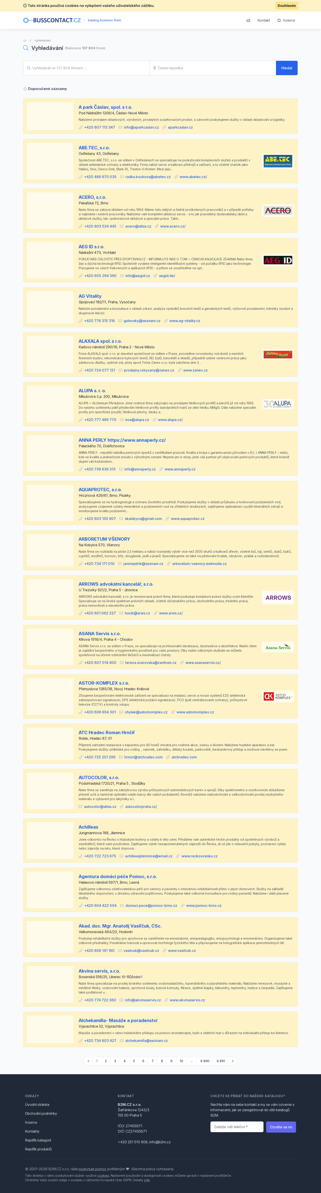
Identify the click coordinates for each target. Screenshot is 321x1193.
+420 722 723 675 (100, 856)
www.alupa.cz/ (170, 419)
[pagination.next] (232, 1061)
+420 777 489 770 (100, 419)
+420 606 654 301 (100, 712)
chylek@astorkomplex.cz (146, 712)
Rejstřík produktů (38, 1149)
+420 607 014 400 (100, 662)
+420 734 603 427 (100, 1040)
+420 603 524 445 (100, 226)
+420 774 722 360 (100, 1000)
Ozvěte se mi (281, 1127)
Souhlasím (287, 5)
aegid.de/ (167, 275)
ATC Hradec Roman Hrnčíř (107, 732)
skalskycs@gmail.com (143, 518)
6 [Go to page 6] (143, 1061)
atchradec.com (184, 757)
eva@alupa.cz (137, 419)
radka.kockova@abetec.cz (148, 177)
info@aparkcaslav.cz (141, 127)
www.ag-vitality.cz (184, 320)
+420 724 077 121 (99, 370)
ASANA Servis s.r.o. (100, 633)
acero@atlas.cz (138, 226)
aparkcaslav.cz (180, 127)
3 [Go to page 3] (115, 1061)
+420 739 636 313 (99, 469)
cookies (103, 1175)
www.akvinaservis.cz (187, 1000)
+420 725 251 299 (99, 757)
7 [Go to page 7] (153, 1061)
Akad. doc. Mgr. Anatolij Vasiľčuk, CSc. (120, 926)
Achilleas (88, 827)
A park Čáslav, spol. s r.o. (105, 107)
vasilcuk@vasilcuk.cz (141, 950)
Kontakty (32, 1131)
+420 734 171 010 (99, 563)
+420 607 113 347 (99, 127)
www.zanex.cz (195, 370)
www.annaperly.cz (180, 469)
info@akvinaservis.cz (143, 1000)
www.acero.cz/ (173, 226)
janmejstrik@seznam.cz (143, 563)
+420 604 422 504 (100, 905)
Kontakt (263, 20)
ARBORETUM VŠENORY (104, 539)
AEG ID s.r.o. (92, 246)
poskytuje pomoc (93, 1169)
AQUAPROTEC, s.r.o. (100, 489)
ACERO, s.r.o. (92, 197)
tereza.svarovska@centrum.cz (151, 662)
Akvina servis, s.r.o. (99, 971)
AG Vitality (90, 296)
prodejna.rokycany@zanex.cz (149, 370)
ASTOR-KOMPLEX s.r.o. (104, 683)
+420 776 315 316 (99, 320)
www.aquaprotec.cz (188, 518)
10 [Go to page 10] (181, 1061)
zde (147, 1180)
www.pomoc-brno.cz (204, 905)
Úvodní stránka (37, 1104)
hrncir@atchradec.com (143, 757)
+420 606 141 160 (99, 950)
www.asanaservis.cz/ (203, 662)
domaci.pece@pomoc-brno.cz (151, 905)
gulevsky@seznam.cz (142, 320)
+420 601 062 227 (100, 613)
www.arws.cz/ (171, 613)
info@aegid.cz (138, 275)
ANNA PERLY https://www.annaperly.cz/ (122, 440)
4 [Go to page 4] (124, 1061)
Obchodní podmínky (41, 1113)
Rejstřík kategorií (38, 1140)
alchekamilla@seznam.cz (146, 1040)
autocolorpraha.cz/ (141, 806)
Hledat (286, 68)
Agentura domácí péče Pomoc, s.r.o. (118, 876)
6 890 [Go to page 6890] (204, 1061)
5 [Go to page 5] (134, 1061)
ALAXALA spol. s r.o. (100, 341)
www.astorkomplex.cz (195, 712)
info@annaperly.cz (140, 469)
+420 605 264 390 (100, 275)
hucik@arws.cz (137, 613)
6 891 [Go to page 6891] (221, 1061)
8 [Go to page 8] (162, 1061)
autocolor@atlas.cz (100, 806)
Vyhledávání (42, 40)
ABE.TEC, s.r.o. (94, 147)
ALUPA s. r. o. (92, 390)
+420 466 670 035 (100, 177)
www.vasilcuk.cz (182, 950)
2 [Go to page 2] (106, 1061)
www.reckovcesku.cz (199, 856)
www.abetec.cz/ (193, 177)
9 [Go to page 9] (171, 1061)
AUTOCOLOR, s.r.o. (99, 777)
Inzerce (286, 20)
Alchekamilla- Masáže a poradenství (118, 1020)
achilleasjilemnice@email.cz (149, 856)
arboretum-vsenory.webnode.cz (199, 563)
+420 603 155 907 (100, 518)
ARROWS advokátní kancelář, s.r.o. (116, 584)
